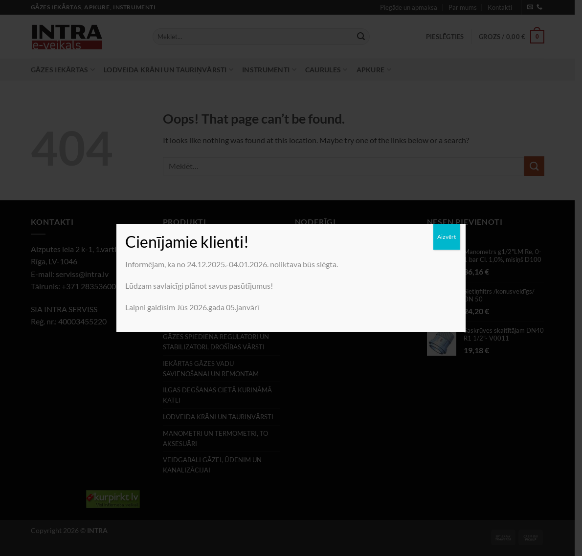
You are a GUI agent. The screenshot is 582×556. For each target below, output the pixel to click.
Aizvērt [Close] (446, 236)
